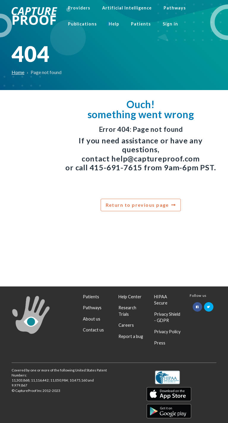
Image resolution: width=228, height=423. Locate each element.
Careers (126, 325)
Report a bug (130, 336)
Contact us (93, 329)
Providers (79, 7)
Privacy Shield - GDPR (167, 317)
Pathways (175, 7)
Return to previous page (137, 205)
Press (159, 342)
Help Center (130, 296)
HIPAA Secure (160, 300)
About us (91, 318)
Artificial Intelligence (127, 7)
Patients (141, 23)
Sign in (170, 23)
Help (114, 23)
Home (18, 72)
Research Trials (127, 311)
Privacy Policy (167, 331)
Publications (82, 23)
